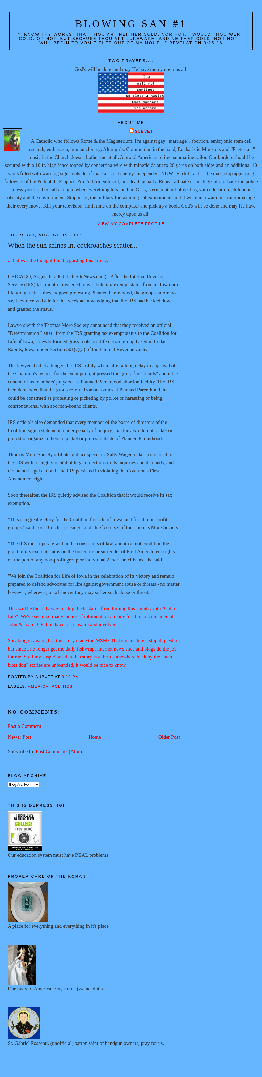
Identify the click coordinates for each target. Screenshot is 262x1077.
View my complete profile (130, 224)
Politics (62, 686)
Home (94, 737)
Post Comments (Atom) (60, 751)
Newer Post (19, 737)
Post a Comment (24, 726)
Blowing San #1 (131, 23)
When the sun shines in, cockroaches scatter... (72, 245)
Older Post (169, 737)
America (38, 686)
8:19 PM (70, 677)
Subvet (144, 131)
